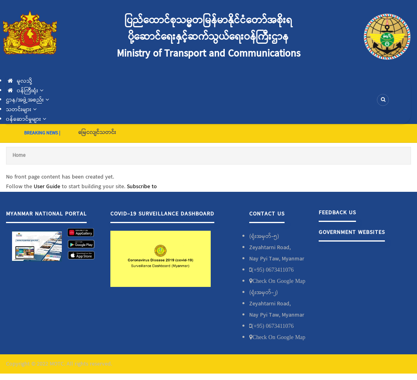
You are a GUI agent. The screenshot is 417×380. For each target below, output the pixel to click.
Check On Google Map (278, 281)
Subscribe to (142, 186)
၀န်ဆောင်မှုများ (26, 119)
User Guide (47, 186)
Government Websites (352, 232)
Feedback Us (337, 212)
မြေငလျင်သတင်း (97, 132)
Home (18, 155)
